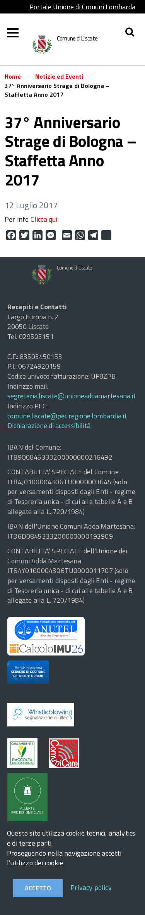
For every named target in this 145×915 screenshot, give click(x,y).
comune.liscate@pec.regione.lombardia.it (67, 416)
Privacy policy (91, 887)
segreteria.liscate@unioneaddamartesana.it (71, 396)
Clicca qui (44, 219)
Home (13, 76)
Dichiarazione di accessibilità (48, 425)
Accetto (38, 888)
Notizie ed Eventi (59, 76)
